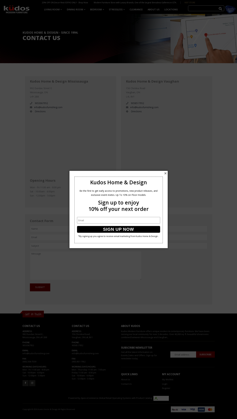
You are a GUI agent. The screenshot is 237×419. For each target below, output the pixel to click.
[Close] (165, 173)
